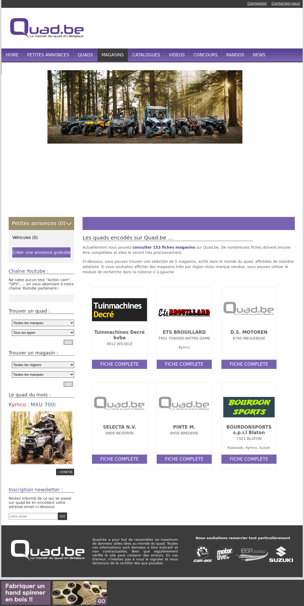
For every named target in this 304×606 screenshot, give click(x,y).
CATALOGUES (146, 54)
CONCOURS (205, 54)
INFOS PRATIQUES (24, 67)
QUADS (85, 54)
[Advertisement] (200, 27)
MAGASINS (113, 54)
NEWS (259, 54)
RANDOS (235, 54)
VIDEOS (177, 54)
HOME (12, 54)
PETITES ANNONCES (48, 54)
